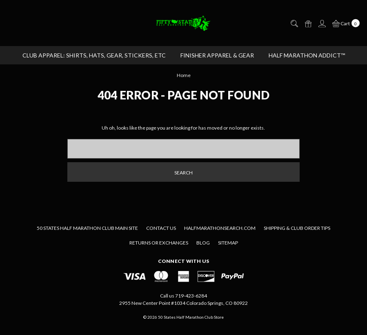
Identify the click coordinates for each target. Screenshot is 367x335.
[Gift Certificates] (307, 23)
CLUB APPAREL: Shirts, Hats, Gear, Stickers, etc (94, 55)
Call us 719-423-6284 (183, 296)
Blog (203, 243)
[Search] (293, 23)
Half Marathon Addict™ (307, 55)
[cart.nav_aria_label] (344, 23)
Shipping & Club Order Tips (297, 228)
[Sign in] (321, 23)
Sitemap (228, 243)
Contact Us (161, 228)
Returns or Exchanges (158, 243)
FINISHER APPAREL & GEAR (217, 55)
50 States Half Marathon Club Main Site (87, 228)
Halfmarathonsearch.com (220, 228)
